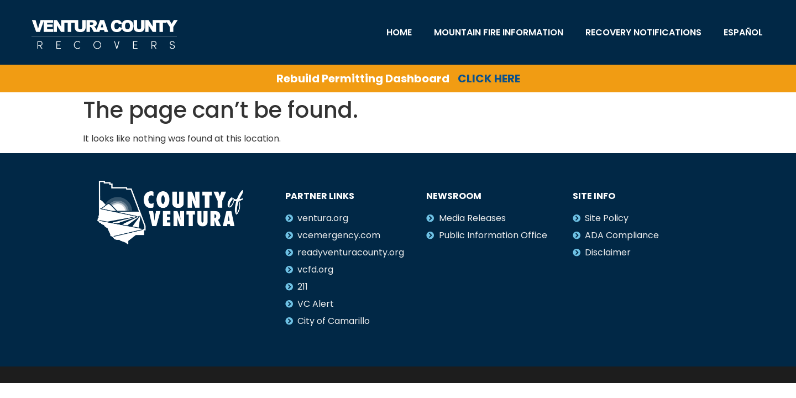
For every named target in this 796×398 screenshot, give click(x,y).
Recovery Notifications (643, 32)
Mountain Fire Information (498, 32)
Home (399, 32)
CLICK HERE (489, 78)
